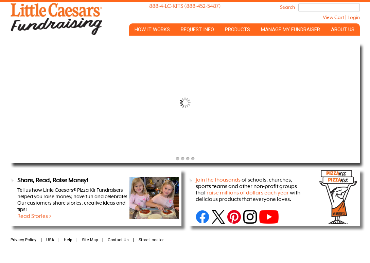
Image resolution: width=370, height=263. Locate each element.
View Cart (333, 17)
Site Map (90, 240)
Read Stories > (34, 216)
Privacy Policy (23, 240)
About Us (342, 29)
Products (237, 29)
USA (50, 240)
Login (354, 17)
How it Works (152, 29)
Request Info (197, 29)
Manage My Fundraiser (290, 29)
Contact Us (118, 240)
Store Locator (151, 240)
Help (68, 240)
